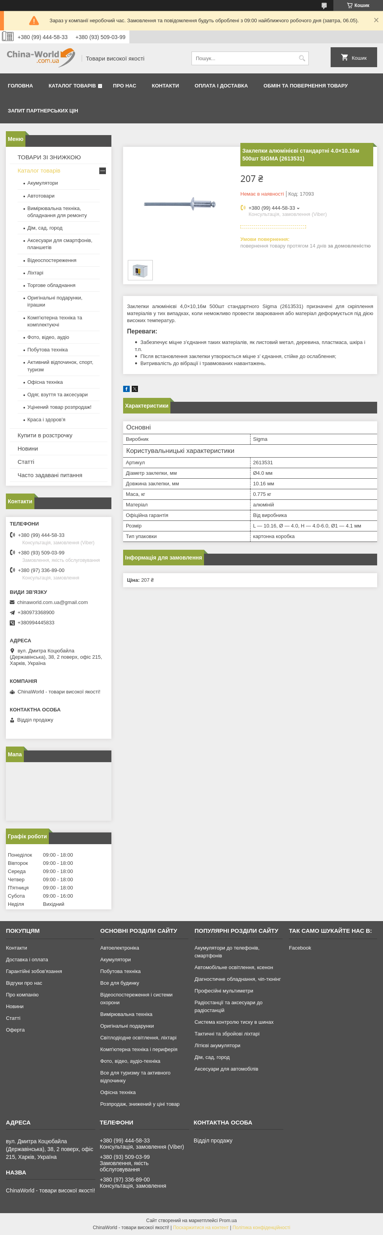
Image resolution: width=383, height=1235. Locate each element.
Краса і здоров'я (46, 419)
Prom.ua (228, 1220)
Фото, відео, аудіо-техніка (130, 1061)
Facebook (300, 948)
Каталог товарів (72, 86)
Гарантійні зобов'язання (34, 971)
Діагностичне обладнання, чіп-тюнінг (238, 979)
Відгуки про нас (24, 983)
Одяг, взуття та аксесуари (57, 394)
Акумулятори (42, 183)
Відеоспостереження (52, 260)
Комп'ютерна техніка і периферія (138, 1049)
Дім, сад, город (45, 228)
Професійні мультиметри (224, 991)
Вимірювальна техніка (126, 1014)
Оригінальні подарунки (127, 1026)
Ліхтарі (35, 273)
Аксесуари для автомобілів (226, 1069)
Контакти (165, 86)
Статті (26, 461)
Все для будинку (119, 983)
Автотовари (41, 196)
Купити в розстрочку (45, 435)
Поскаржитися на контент (201, 1227)
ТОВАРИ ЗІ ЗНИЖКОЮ (49, 157)
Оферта (15, 1030)
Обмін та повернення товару (305, 86)
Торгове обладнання (51, 285)
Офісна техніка (45, 382)
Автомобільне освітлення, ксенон (234, 967)
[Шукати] (302, 58)
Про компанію (22, 995)
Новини (28, 448)
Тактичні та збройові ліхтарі (227, 1034)
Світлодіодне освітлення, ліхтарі (138, 1038)
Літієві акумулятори (217, 1045)
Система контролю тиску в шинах (234, 1022)
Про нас (124, 86)
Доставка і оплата (27, 959)
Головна (20, 86)
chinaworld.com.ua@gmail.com (52, 602)
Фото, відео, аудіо (48, 337)
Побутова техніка (47, 350)
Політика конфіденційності (261, 1227)
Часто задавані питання (50, 475)
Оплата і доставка (221, 86)
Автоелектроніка (119, 948)
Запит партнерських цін (43, 111)
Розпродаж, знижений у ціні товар (139, 1104)
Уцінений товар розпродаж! (59, 407)
